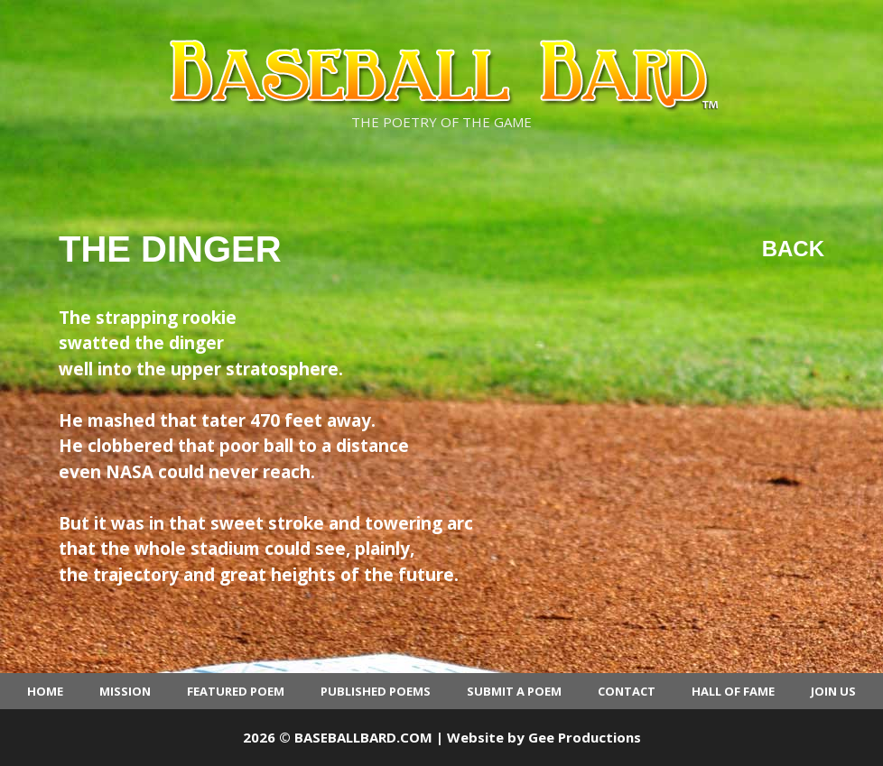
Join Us (833, 691)
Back (793, 248)
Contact (626, 691)
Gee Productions (584, 737)
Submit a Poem (514, 691)
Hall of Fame (733, 691)
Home (45, 691)
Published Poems (376, 691)
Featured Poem (235, 691)
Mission (125, 691)
